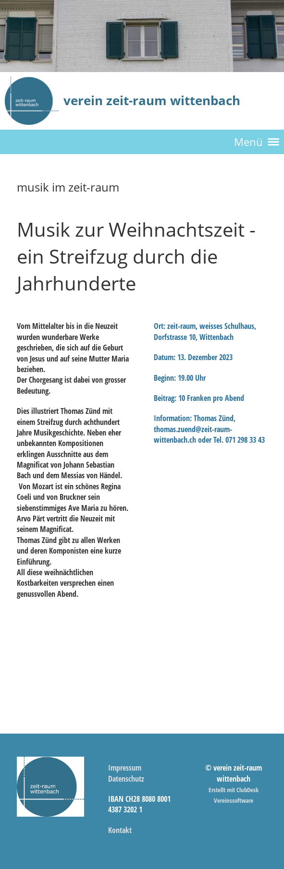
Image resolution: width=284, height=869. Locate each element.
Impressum (124, 767)
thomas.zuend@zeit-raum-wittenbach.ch (193, 434)
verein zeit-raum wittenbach (151, 100)
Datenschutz (126, 778)
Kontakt (120, 830)
